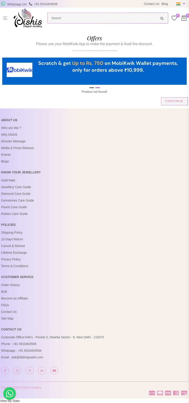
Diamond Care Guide (16, 193)
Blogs (5, 161)
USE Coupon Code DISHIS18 (124, 6)
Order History (10, 285)
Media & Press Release (17, 148)
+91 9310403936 (24, 344)
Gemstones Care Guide (17, 200)
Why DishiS (9, 134)
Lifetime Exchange (14, 252)
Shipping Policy (12, 232)
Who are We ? (11, 128)
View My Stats (10, 401)
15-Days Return (12, 239)
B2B (4, 291)
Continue (174, 101)
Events (6, 154)
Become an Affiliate (14, 298)
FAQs (5, 305)
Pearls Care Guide (14, 207)
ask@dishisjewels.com (27, 357)
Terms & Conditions (14, 266)
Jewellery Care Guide (16, 187)
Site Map (7, 318)
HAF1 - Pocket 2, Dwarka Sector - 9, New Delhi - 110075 (64, 337)
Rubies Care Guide (14, 214)
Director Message (13, 141)
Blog (164, 4)
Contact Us (151, 4)
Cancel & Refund (13, 246)
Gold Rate (8, 180)
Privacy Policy (11, 259)
